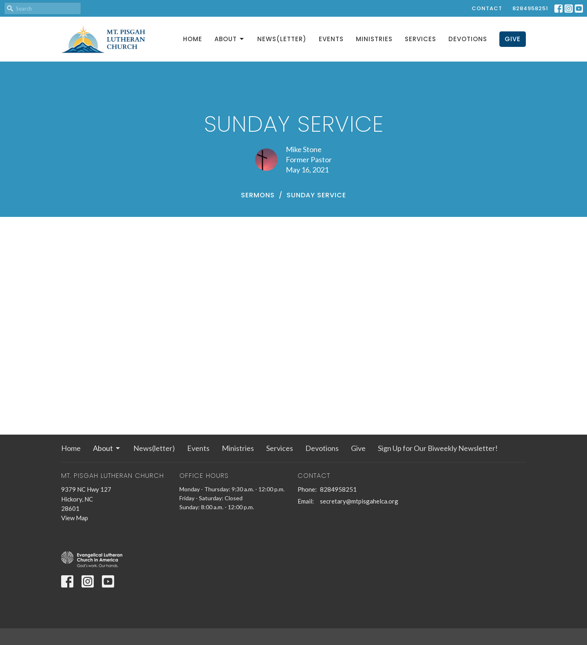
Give (513, 39)
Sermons (258, 195)
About (229, 39)
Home (192, 39)
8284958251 (530, 8)
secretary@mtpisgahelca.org (359, 501)
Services (420, 39)
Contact (487, 8)
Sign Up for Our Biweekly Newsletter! (438, 448)
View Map (74, 517)
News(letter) (282, 39)
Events (331, 39)
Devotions (467, 39)
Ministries (374, 39)
